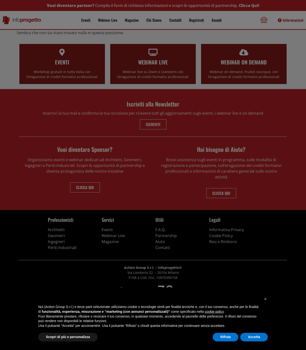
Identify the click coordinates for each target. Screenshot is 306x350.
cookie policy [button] (214, 311)
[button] (265, 299)
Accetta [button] (254, 337)
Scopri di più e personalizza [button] (68, 337)
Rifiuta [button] (225, 337)
